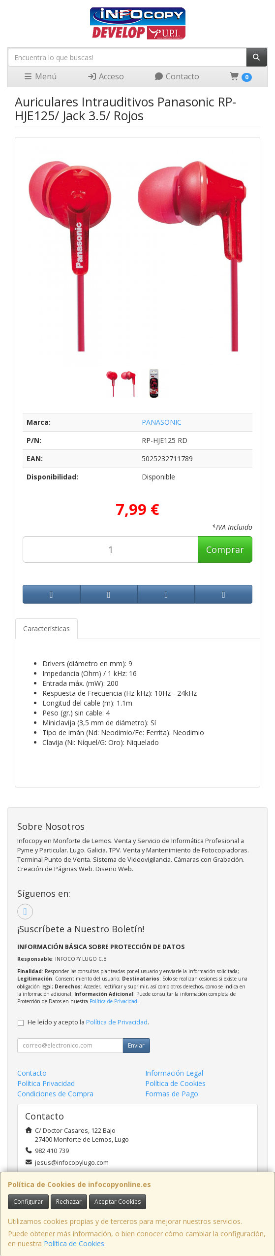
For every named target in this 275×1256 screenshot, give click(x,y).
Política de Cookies (74, 1243)
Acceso (105, 76)
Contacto (176, 76)
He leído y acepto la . (88, 1022)
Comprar (225, 549)
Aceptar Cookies (117, 1201)
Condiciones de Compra (55, 1093)
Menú (40, 76)
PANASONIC (162, 422)
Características (46, 628)
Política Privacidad (46, 1083)
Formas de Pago (171, 1093)
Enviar (136, 1045)
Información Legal (174, 1073)
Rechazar (69, 1201)
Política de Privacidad (113, 1001)
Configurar (28, 1201)
